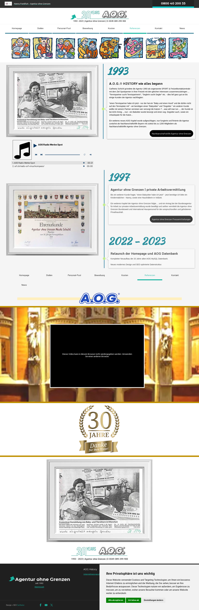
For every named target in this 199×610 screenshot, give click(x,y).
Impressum (39, 587)
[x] (51, 605)
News (182, 28)
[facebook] (40, 605)
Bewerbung (88, 28)
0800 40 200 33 (173, 3)
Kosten (111, 28)
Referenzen (135, 28)
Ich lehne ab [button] (133, 600)
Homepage (17, 28)
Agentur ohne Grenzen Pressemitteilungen (172, 219)
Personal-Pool (64, 28)
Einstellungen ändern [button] (153, 600)
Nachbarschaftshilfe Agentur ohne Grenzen (171, 133)
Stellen (40, 28)
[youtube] (46, 605)
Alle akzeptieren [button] (115, 600)
